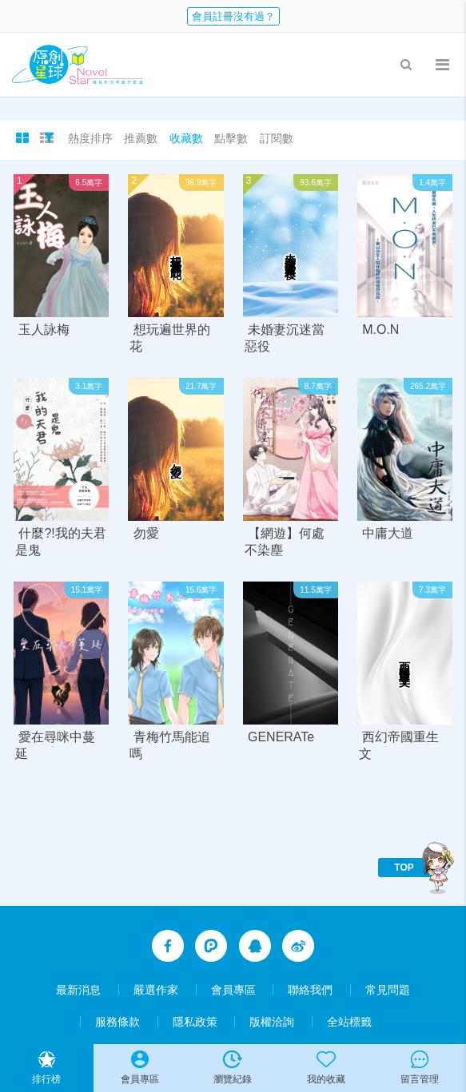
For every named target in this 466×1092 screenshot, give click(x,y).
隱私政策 (195, 1021)
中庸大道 (387, 533)
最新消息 (78, 989)
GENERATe (281, 737)
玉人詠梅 (44, 329)
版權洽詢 (271, 1021)
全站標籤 (349, 1021)
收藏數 (186, 138)
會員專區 (233, 989)
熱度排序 (90, 138)
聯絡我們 (310, 989)
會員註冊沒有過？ (233, 16)
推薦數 (140, 138)
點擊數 (231, 138)
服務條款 (117, 1021)
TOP (403, 867)
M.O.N (380, 329)
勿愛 (146, 533)
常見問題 (387, 989)
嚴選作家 (155, 989)
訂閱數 (276, 138)
